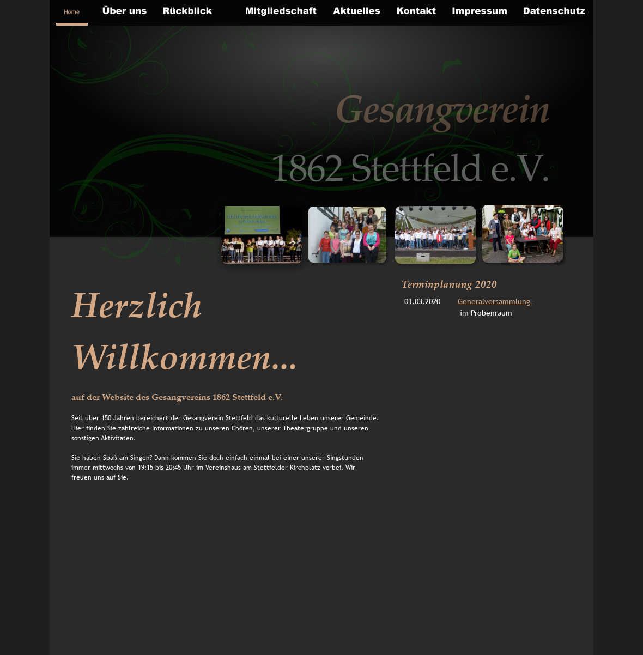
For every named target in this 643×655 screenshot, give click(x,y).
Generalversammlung (495, 301)
